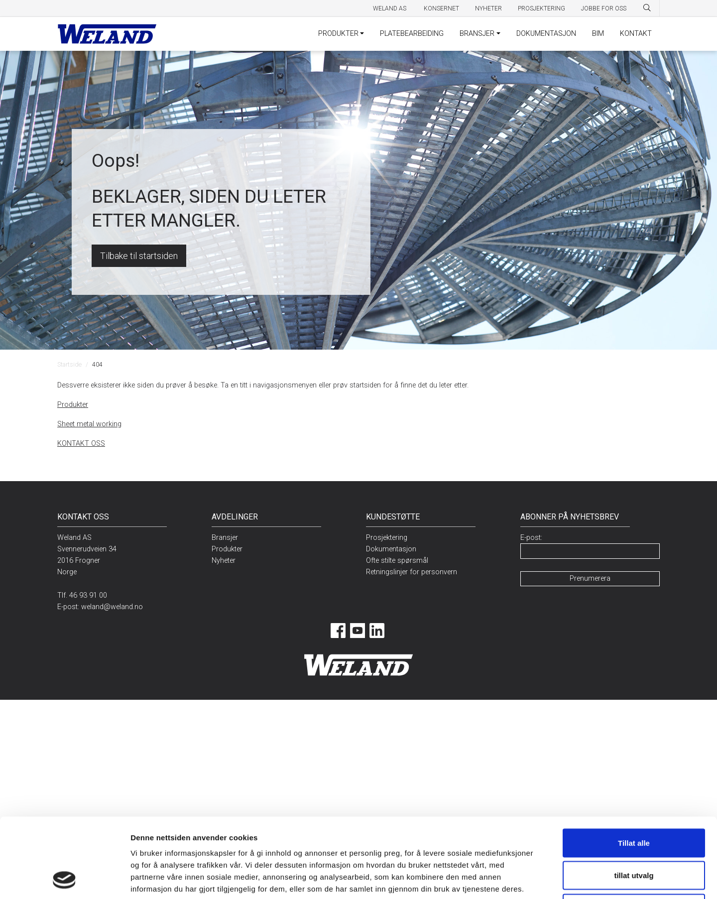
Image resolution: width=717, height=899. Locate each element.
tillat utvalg (633, 801)
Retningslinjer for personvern (411, 572)
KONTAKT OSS (81, 443)
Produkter (72, 404)
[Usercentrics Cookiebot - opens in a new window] (64, 879)
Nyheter (488, 8)
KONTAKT (636, 33)
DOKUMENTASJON (546, 33)
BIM (598, 33)
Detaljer (518, 879)
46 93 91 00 (88, 595)
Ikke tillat (634, 833)
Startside (69, 364)
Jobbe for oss (603, 8)
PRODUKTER (338, 33)
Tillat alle (634, 768)
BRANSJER (477, 33)
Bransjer (225, 537)
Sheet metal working (89, 424)
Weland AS (390, 8)
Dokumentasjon (391, 549)
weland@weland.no (112, 607)
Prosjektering (541, 8)
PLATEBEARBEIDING (412, 33)
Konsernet (441, 8)
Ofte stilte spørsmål (397, 560)
